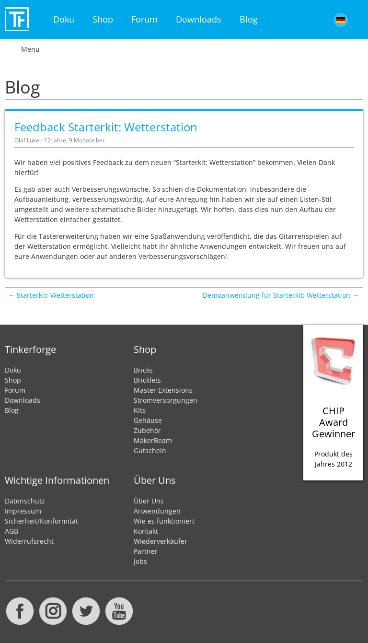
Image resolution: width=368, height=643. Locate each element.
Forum (144, 19)
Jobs (140, 561)
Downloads (198, 19)
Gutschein (150, 450)
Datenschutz (25, 500)
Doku (63, 19)
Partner (146, 551)
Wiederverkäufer (160, 541)
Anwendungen (157, 510)
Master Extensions (163, 390)
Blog (249, 19)
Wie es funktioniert (164, 521)
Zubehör (147, 430)
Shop (102, 19)
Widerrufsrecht (29, 541)
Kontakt (146, 531)
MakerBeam (153, 440)
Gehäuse (148, 420)
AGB (11, 531)
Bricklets (147, 380)
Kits (140, 410)
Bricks (143, 369)
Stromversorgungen (165, 400)
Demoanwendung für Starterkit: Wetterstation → (281, 295)
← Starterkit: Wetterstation (51, 295)
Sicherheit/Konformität (41, 521)
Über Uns (149, 500)
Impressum (23, 510)
